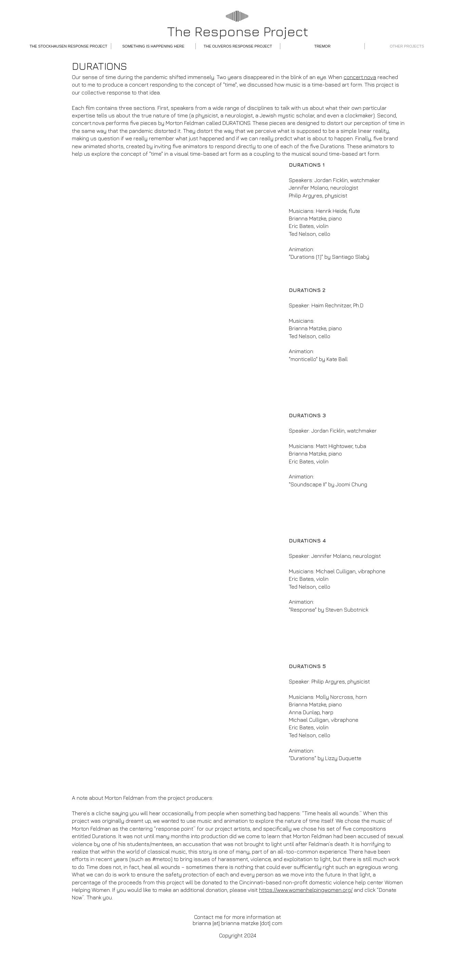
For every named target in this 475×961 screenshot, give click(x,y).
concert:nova (360, 77)
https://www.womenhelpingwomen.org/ (305, 890)
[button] (68, 46)
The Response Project (237, 31)
